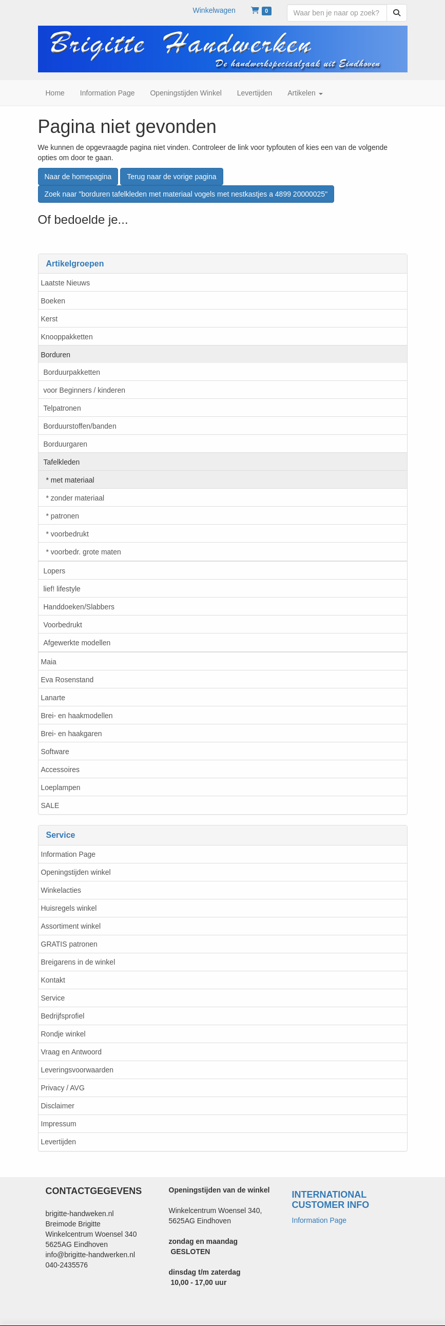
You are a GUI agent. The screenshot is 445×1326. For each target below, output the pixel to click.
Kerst (49, 319)
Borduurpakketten (72, 372)
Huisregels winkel (69, 908)
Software (55, 751)
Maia (48, 662)
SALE (50, 805)
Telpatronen (62, 408)
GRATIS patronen (69, 944)
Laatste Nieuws (65, 283)
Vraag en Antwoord (71, 1052)
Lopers (55, 571)
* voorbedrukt (67, 534)
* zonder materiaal (75, 498)
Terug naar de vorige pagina (171, 176)
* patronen (63, 516)
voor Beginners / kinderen (85, 390)
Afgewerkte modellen (77, 643)
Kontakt (53, 980)
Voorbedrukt (63, 625)
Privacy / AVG (63, 1088)
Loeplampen (61, 787)
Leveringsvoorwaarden (77, 1070)
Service (53, 998)
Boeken (53, 301)
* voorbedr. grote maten (83, 552)
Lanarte (53, 698)
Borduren (56, 355)
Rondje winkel (63, 1034)
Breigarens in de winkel (78, 962)
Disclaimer (57, 1106)
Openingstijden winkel (76, 872)
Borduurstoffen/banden (80, 426)
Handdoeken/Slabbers (79, 607)
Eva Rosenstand (67, 680)
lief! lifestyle (62, 589)
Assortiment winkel (71, 926)
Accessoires (60, 769)
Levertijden (58, 1142)
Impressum (58, 1124)
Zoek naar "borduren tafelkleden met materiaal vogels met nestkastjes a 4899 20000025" (186, 194)
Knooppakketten (67, 337)
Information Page (68, 854)
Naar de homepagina (78, 176)
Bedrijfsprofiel (63, 1016)
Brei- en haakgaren (71, 733)
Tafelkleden (62, 462)
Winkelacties (61, 890)
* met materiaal (70, 480)
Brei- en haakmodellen (77, 716)
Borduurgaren (66, 444)
